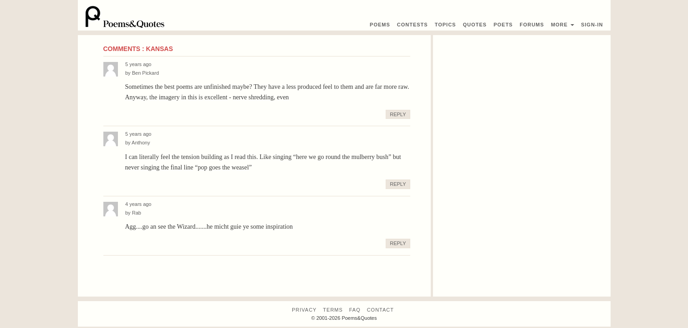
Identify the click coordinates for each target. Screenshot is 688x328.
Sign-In (592, 24)
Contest (412, 24)
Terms (333, 310)
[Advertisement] (521, 99)
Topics (445, 24)
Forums (532, 24)
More (562, 24)
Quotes (474, 24)
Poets (503, 24)
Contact (380, 310)
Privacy (304, 310)
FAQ (355, 310)
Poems (380, 24)
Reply (398, 114)
